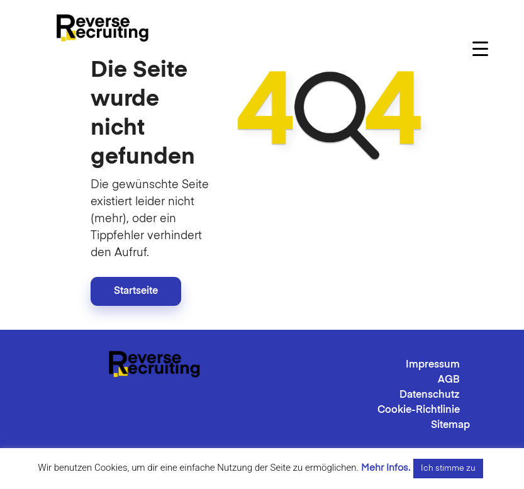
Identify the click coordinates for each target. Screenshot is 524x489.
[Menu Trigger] (480, 48)
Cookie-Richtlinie (418, 410)
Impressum (433, 365)
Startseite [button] (136, 291)
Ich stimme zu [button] (448, 468)
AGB (449, 380)
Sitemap (450, 425)
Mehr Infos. (385, 468)
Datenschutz (429, 395)
